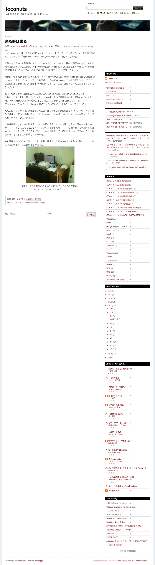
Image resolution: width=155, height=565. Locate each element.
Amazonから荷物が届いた (23, 46)
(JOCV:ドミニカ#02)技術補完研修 (120, 192)
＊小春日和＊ (113, 491)
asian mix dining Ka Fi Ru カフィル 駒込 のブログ (126, 541)
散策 (108, 272)
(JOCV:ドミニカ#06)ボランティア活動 (29, 203)
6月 (111, 331)
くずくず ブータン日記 (117, 423)
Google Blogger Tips (114, 226)
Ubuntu (109, 264)
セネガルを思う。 (115, 407)
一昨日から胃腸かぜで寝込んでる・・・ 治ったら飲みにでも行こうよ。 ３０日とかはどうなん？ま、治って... (127, 138)
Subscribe (114, 13)
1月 (111, 349)
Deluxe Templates (124, 561)
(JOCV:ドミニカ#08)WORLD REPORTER (123, 215)
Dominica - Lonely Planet (116, 518)
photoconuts (111, 95)
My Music (110, 245)
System (109, 257)
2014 (110, 295)
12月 (112, 309)
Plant (108, 249)
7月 (111, 327)
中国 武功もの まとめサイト (117, 503)
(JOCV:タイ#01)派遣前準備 (117, 181)
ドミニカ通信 (113, 378)
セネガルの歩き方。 (116, 405)
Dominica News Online (115, 522)
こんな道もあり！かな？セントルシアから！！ (127, 468)
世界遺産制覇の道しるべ (116, 88)
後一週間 (111, 416)
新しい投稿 (10, 213)
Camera (109, 219)
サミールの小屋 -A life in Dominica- (123, 486)
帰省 (108, 268)
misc (108, 238)
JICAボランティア (113, 515)
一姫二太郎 (112, 371)
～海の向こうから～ (116, 414)
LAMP (108, 234)
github (108, 223)
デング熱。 (112, 398)
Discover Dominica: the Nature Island (121, 507)
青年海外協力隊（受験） (116, 279)
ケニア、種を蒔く (115, 432)
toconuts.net (111, 92)
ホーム (50, 213)
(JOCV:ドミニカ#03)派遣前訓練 (119, 196)
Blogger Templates (100, 561)
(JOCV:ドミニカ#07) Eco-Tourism (120, 211)
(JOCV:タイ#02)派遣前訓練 (117, 185)
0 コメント (21, 199)
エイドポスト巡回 (115, 461)
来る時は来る (16, 41)
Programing (111, 253)
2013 (110, 298)
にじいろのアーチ (115, 396)
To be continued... (115, 389)
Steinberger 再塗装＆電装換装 (118, 115)
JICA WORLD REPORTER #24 (119, 127)
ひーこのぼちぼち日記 (117, 450)
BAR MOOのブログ (114, 533)
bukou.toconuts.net (114, 103)
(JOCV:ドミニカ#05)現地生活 (118, 204)
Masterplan (142, 561)
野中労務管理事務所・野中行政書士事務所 (123, 526)
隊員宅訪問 (112, 443)
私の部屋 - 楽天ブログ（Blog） (119, 530)
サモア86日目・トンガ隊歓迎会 (120, 479)
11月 (112, 312)
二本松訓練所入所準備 (115, 112)
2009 (110, 357)
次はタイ (110, 119)
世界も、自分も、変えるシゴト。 (122, 369)
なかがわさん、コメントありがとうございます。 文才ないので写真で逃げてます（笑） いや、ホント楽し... (127, 147)
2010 (110, 354)
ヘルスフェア (113, 470)
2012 (110, 302)
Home (92, 13)
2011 (110, 306)
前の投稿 (91, 215)
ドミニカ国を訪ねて (114, 545)
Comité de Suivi (114, 452)
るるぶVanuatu (114, 459)
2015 (110, 291)
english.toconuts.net (114, 99)
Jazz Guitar (111, 230)
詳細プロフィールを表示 (113, 82)
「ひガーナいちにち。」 (118, 387)
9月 (111, 316)
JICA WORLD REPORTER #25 (119, 123)
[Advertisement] (127, 50)
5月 (111, 335)
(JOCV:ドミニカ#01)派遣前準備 (119, 189)
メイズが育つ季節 (115, 434)
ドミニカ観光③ (114, 380)
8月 (111, 324)
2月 (111, 346)
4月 (111, 338)
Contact (127, 13)
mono (108, 242)
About (102, 13)
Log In (138, 13)
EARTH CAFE (112, 537)
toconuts (16, 9)
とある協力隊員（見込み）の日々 (122, 477)
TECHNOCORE (112, 511)
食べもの (110, 276)
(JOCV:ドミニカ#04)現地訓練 (118, 200)
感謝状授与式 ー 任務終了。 (118, 425)
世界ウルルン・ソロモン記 (119, 441)
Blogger (132, 551)
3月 (111, 342)
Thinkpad (110, 261)
